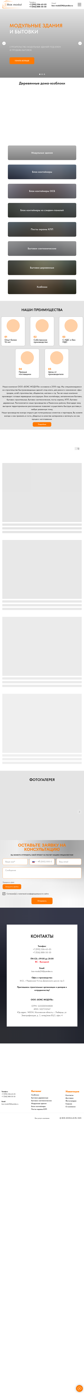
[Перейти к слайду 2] (42, 74)
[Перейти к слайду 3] (44, 74)
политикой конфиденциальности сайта (33, 1163)
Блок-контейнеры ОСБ (42, 275)
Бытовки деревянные (42, 486)
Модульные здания (42, 169)
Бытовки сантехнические (42, 433)
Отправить (42, 1171)
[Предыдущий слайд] (4, 43)
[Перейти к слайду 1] (39, 74)
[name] (15, 1131)
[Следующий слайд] (80, 43)
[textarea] (42, 1142)
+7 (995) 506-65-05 (42, 1219)
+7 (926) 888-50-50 (37, 7)
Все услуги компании (42, 1388)
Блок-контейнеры (42, 222)
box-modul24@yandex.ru (62, 5)
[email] (68, 1131)
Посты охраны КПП (42, 381)
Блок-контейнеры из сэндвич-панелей (42, 328)
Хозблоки (42, 539)
